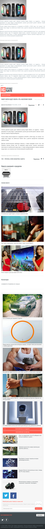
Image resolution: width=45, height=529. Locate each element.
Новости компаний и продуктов (11, 166)
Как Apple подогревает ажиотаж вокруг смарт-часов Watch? (17, 243)
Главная (5, 101)
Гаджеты (22, 159)
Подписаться (39, 508)
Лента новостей (38, 99)
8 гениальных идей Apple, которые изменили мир (14, 213)
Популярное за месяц (22, 432)
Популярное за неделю (22, 429)
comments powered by (10, 284)
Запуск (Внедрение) (15, 159)
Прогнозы (7, 159)
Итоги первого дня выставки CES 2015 (11, 272)
